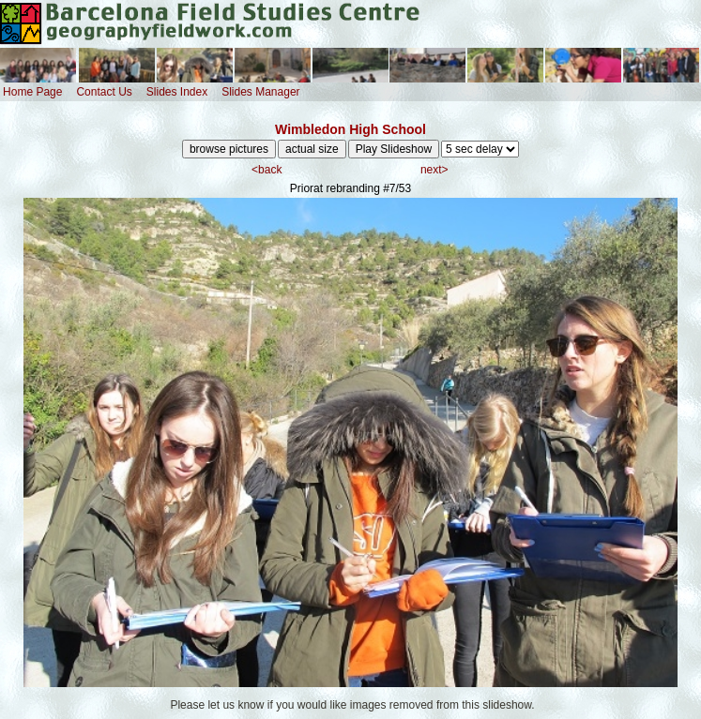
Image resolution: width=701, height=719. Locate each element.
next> (434, 169)
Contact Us (103, 91)
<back (266, 169)
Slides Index (176, 91)
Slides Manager (260, 91)
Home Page (32, 91)
